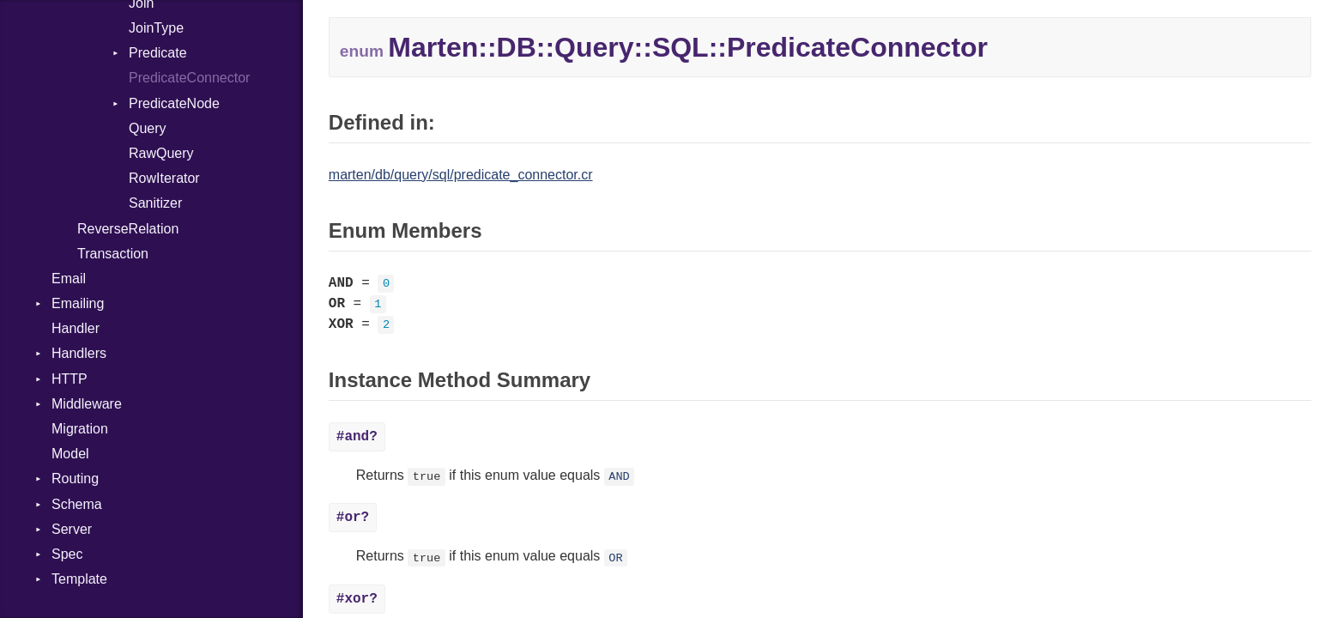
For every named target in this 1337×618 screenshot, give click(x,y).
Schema (76, 504)
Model (70, 453)
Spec (66, 554)
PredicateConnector (189, 77)
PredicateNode (174, 103)
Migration (79, 428)
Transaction (112, 253)
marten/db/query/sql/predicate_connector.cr (461, 174)
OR (615, 557)
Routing (75, 478)
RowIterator (164, 178)
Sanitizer (155, 203)
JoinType (156, 28)
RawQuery (161, 153)
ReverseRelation (127, 228)
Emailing (77, 303)
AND (618, 476)
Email (68, 278)
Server (71, 529)
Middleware (86, 404)
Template (79, 579)
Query (147, 128)
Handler (75, 328)
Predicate (158, 52)
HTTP (69, 379)
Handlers (78, 353)
